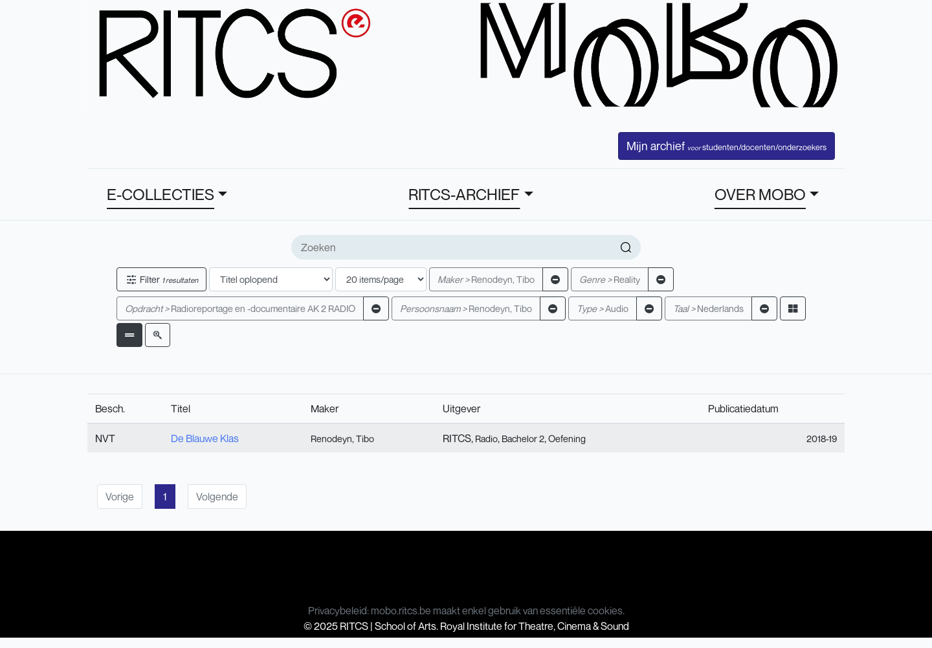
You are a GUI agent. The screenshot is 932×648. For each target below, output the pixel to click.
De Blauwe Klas (205, 438)
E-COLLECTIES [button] (160, 194)
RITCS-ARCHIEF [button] (464, 194)
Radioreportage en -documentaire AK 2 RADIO (240, 308)
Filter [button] (161, 279)
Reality (609, 279)
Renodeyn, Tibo (486, 279)
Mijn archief (727, 146)
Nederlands (708, 308)
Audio (602, 308)
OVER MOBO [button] (760, 194)
